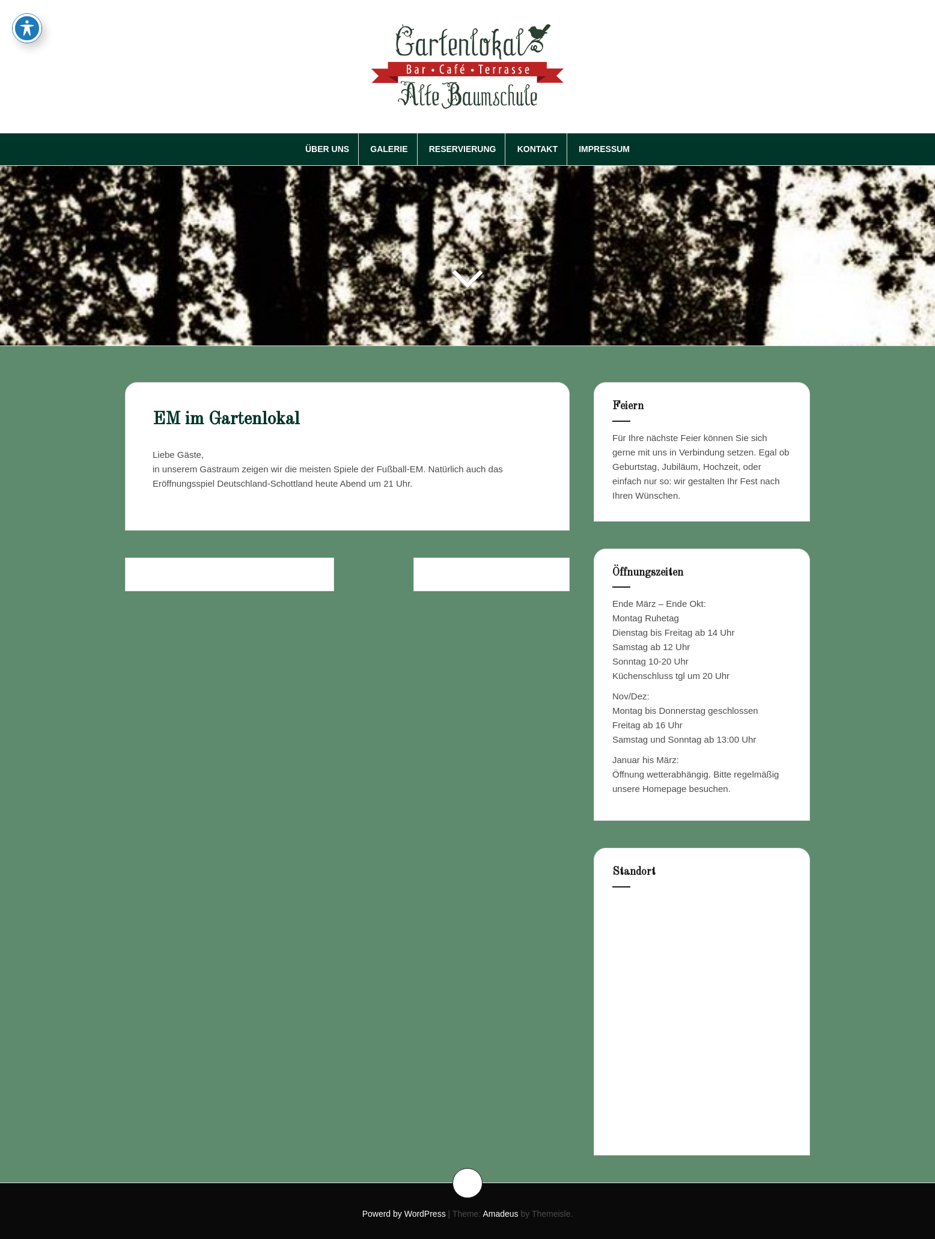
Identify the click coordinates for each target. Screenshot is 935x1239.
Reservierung (462, 149)
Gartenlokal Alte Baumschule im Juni (229, 574)
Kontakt (537, 149)
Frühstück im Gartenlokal (491, 574)
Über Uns (327, 149)
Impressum (604, 149)
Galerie (388, 149)
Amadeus (500, 1214)
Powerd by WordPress (404, 1214)
